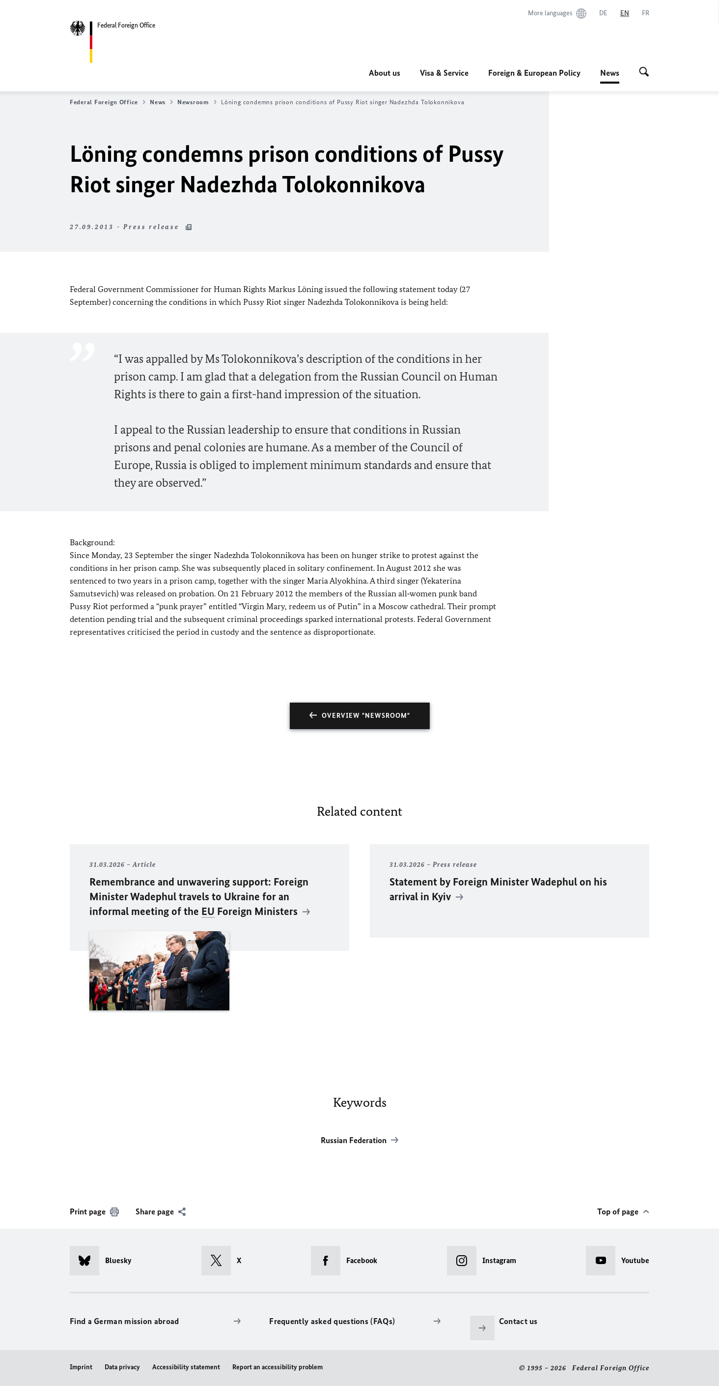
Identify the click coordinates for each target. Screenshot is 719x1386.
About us (384, 73)
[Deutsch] (603, 13)
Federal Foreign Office (107, 102)
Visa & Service (444, 73)
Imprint (81, 1367)
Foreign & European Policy (534, 73)
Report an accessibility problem (277, 1367)
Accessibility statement (186, 1367)
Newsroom (197, 102)
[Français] (645, 13)
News (609, 73)
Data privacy (122, 1367)
